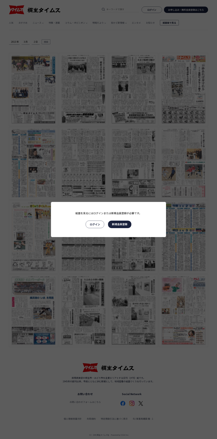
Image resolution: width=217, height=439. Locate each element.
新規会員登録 (119, 224)
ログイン (95, 224)
